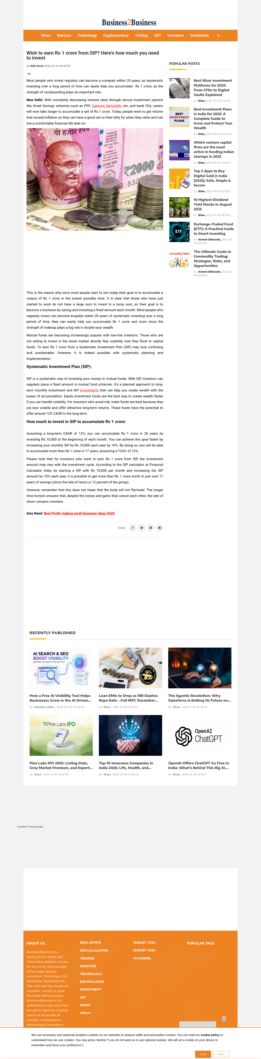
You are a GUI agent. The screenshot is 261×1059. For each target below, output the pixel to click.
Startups (64, 35)
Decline (221, 1054)
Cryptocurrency (116, 35)
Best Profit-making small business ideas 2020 (79, 513)
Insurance (176, 35)
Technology (87, 35)
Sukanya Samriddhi (107, 106)
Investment (199, 35)
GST (157, 35)
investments (89, 390)
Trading (141, 35)
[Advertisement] (130, 7)
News (46, 35)
